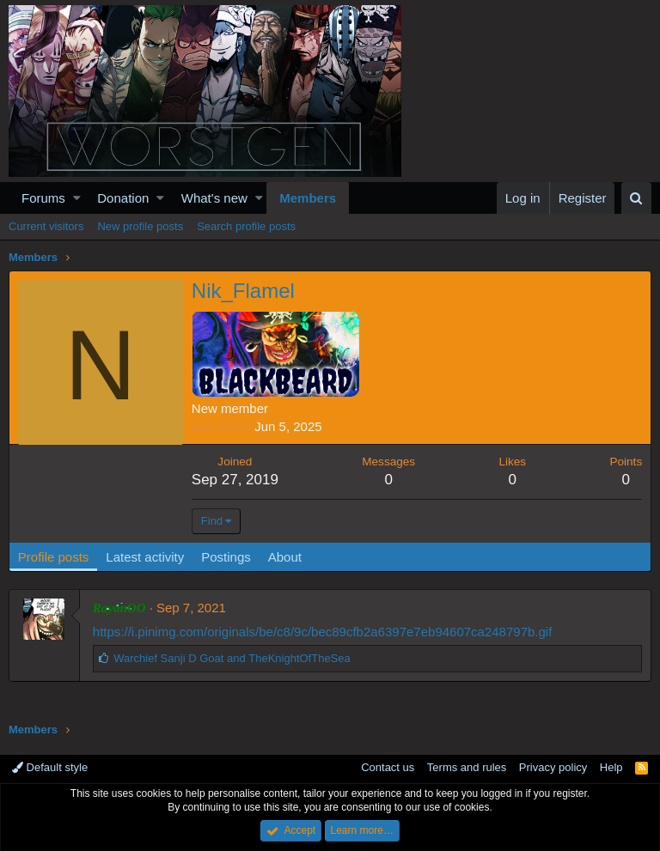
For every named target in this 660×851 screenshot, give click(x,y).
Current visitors (46, 226)
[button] (77, 198)
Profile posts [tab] (53, 557)
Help (611, 767)
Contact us (387, 767)
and (232, 658)
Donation (123, 198)
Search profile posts (246, 226)
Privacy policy (553, 767)
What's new (214, 198)
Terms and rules (466, 767)
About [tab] (285, 557)
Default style (50, 767)
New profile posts (140, 226)
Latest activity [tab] (146, 557)
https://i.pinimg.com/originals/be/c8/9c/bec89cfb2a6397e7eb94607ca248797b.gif (323, 631)
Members (307, 198)
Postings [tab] (226, 557)
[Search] (636, 198)
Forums (43, 198)
